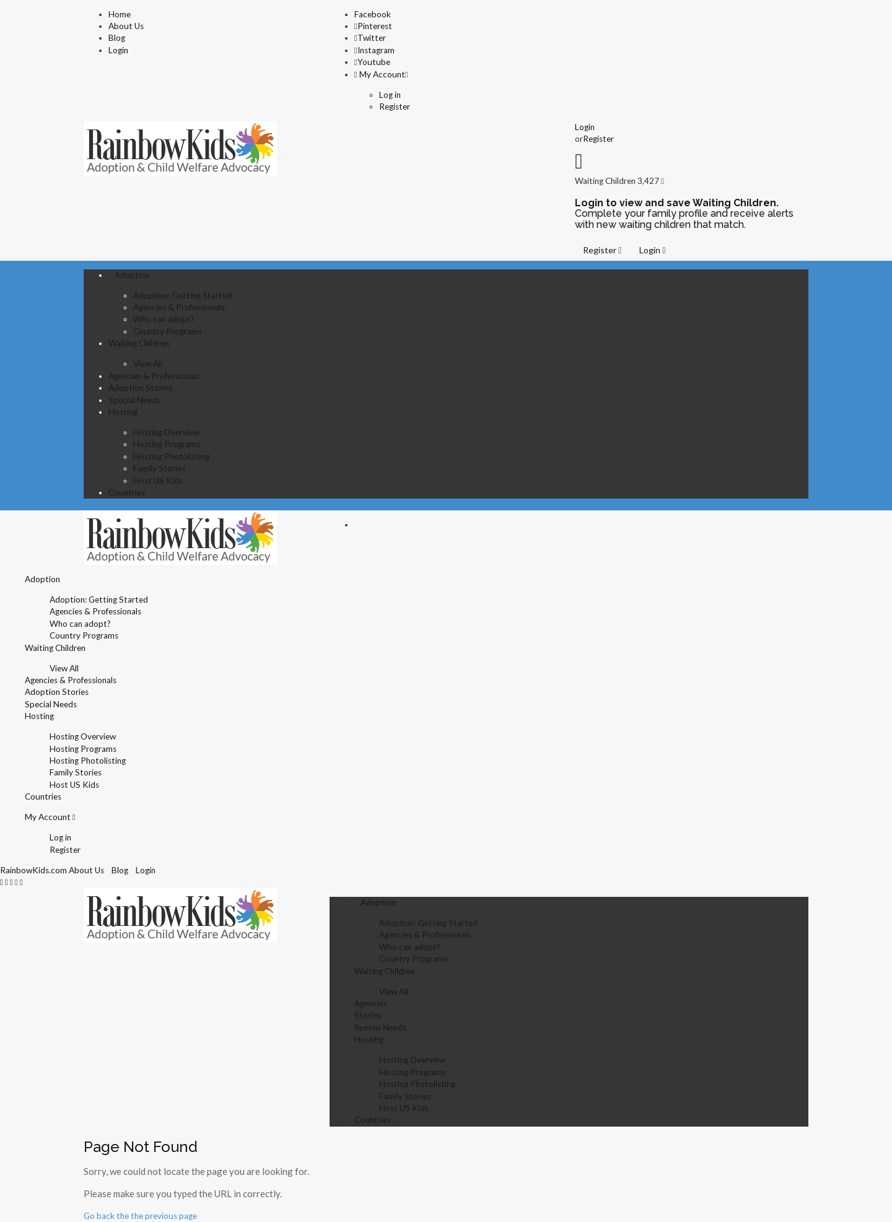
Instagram (374, 50)
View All (147, 364)
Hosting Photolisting (171, 456)
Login (118, 50)
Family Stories (159, 468)
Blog (116, 38)
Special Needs (134, 400)
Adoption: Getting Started (182, 295)
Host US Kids (158, 481)
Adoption (132, 275)
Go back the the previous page (140, 1216)
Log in (390, 95)
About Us (126, 26)
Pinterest (373, 26)
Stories (367, 1015)
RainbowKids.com (33, 870)
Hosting (123, 412)
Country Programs (167, 331)
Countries (126, 492)
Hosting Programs (166, 444)
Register (394, 106)
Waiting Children (138, 343)
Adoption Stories (140, 388)
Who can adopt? (164, 319)
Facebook (372, 14)
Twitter (370, 38)
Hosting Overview (166, 432)
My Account (379, 74)
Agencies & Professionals (179, 307)
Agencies (370, 1003)
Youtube (372, 62)
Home (119, 14)
